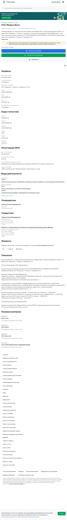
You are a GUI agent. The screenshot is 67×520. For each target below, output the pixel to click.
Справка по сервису (8, 472)
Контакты (5, 469)
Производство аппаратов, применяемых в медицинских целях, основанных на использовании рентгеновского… (33, 181)
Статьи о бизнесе (7, 438)
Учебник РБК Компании (9, 435)
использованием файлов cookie (10, 517)
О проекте (5, 386)
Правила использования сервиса (11, 463)
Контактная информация (9, 503)
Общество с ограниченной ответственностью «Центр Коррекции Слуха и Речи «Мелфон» (27, 227)
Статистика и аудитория (9, 483)
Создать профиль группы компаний (12, 407)
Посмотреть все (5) (6, 195)
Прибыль (19, 249)
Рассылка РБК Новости (32, 503)
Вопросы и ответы (7, 493)
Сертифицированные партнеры (11, 414)
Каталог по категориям (9, 452)
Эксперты (5, 421)
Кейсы (4, 424)
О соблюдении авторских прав (25, 507)
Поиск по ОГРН (7, 476)
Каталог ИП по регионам (9, 459)
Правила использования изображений (13, 466)
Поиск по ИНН (6, 479)
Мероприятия (6, 431)
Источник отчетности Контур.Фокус (12, 490)
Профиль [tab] (4, 66)
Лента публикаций (8, 417)
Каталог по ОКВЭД (8, 445)
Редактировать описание (7, 47)
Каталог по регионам (8, 449)
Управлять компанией (33, 51)
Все (3, 249)
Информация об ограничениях (49, 503)
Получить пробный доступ (10, 393)
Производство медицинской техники (27, 28)
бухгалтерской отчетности (46, 245)
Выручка (10, 249)
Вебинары (5, 428)
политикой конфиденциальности (30, 517)
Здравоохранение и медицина (8, 28)
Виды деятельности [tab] (14, 66)
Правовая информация (9, 507)
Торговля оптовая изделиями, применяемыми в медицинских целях (20, 192)
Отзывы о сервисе (7, 411)
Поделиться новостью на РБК (10, 390)
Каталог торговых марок (9, 456)
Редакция (21, 503)
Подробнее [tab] (4, 39)
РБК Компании (11, 2)
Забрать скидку (6, 17)
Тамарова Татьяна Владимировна (11, 217)
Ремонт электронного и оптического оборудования (16, 188)
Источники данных (8, 486)
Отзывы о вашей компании (10, 400)
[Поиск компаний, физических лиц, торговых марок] (33, 8)
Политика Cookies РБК (9, 497)
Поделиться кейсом (8, 404)
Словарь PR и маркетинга (9, 442)
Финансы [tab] (24, 66)
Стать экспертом (7, 397)
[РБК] (4, 2)
